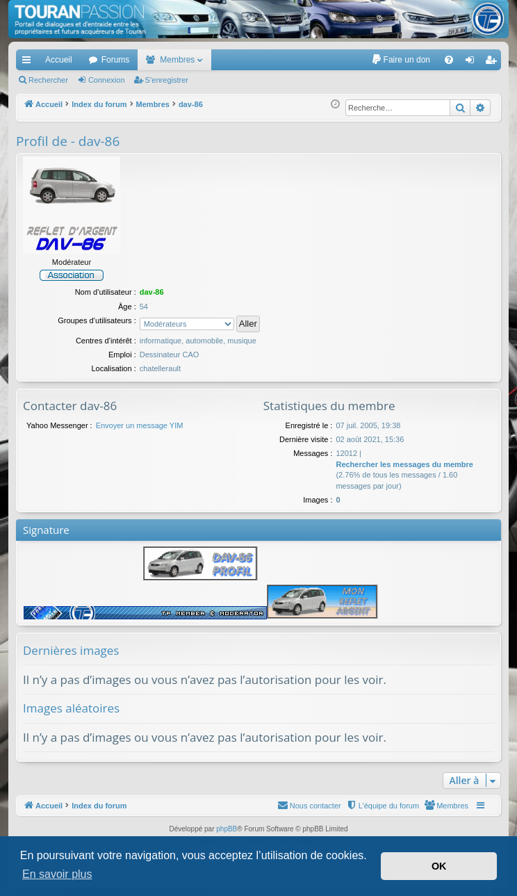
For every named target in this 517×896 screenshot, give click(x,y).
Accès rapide (29, 62)
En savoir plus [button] (57, 874)
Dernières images (71, 650)
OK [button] (439, 866)
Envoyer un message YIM (139, 425)
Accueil (58, 60)
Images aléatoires (71, 708)
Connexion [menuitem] (473, 62)
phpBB (226, 829)
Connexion (106, 80)
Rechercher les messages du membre (404, 464)
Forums (115, 60)
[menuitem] (400, 59)
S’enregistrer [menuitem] (493, 62)
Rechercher (48, 80)
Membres (177, 60)
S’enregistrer (166, 80)
